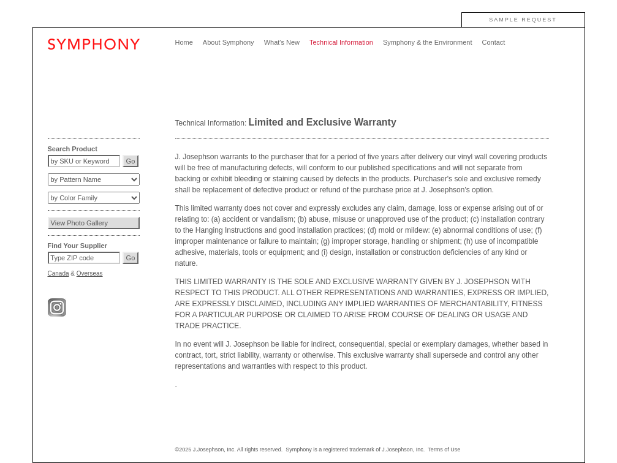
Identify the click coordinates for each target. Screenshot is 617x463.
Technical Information (341, 42)
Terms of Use (444, 449)
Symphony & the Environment (427, 42)
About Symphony (228, 42)
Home (184, 42)
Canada (58, 273)
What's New (282, 42)
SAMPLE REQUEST (523, 20)
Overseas (90, 273)
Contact (493, 42)
